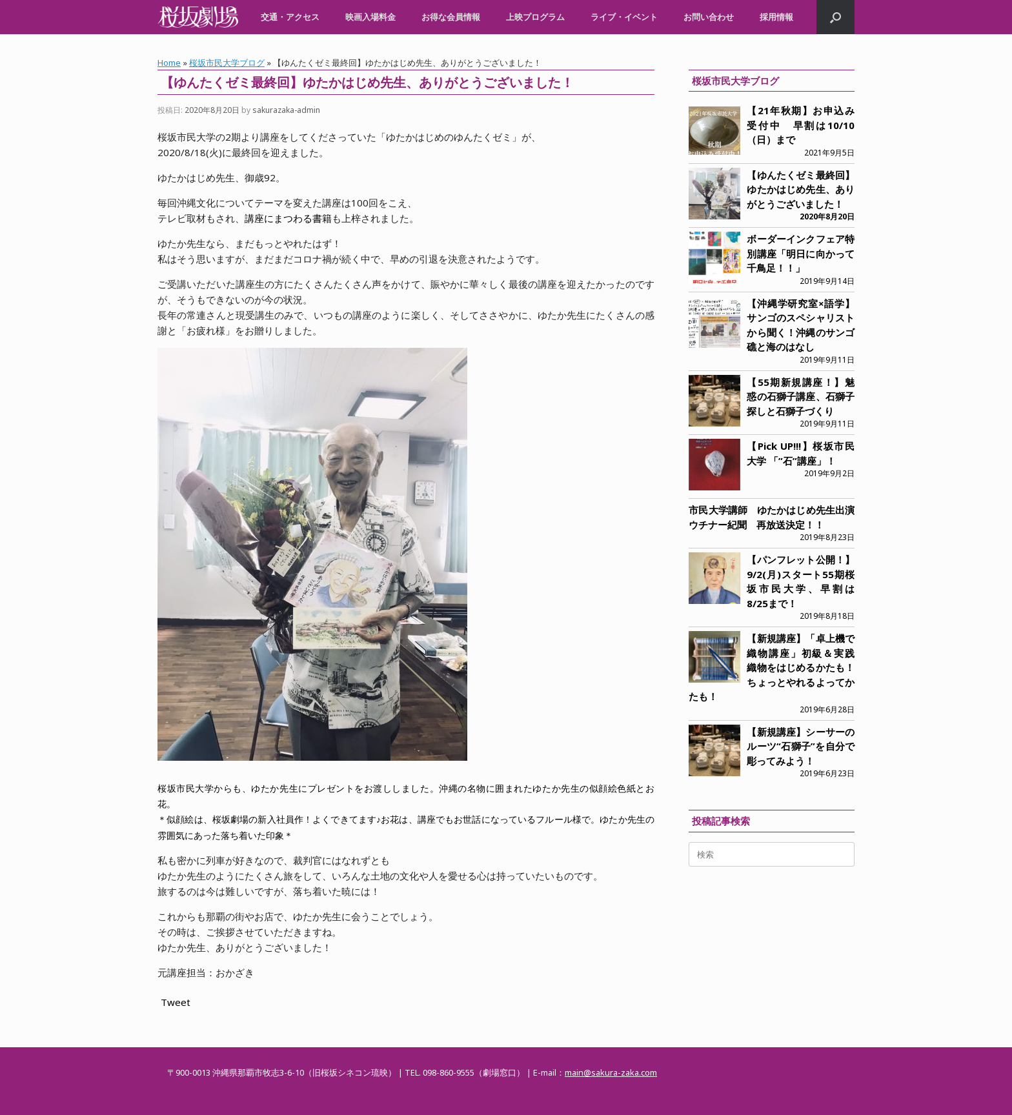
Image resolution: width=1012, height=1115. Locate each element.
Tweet (175, 1002)
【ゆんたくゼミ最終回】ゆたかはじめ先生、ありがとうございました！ (801, 189)
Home (169, 62)
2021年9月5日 (829, 152)
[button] (835, 17)
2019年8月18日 (827, 615)
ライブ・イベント (624, 17)
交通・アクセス (290, 17)
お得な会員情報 (450, 17)
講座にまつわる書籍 (288, 218)
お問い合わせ (708, 17)
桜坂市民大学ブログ (227, 62)
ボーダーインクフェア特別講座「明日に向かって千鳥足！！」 (801, 253)
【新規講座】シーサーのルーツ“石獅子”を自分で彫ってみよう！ (801, 746)
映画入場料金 (370, 17)
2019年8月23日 (827, 537)
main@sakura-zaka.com (611, 1072)
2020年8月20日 (827, 216)
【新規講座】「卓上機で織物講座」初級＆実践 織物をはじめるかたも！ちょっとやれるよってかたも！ (776, 667)
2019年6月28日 (827, 709)
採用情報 (776, 17)
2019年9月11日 (827, 359)
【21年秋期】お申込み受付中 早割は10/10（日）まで (801, 125)
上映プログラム (535, 17)
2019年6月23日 (827, 773)
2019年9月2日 (829, 473)
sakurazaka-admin (286, 110)
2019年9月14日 (827, 281)
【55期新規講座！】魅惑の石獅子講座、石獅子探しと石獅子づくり (801, 396)
